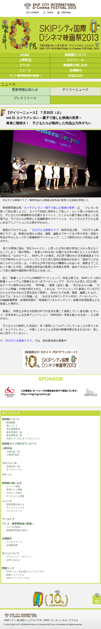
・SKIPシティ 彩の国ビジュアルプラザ (24, 571)
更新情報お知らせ (25, 89)
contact (35, 12)
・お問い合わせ (12, 560)
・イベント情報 (12, 486)
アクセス (73, 620)
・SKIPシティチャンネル (17, 578)
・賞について (11, 425)
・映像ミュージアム (14, 575)
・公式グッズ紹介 (13, 493)
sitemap (66, 12)
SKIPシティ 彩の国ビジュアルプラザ (23, 620)
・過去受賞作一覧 (13, 432)
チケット (7, 474)
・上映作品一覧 (12, 451)
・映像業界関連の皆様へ (16, 530)
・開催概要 (9, 422)
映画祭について (10, 419)
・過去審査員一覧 (13, 435)
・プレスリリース (13, 511)
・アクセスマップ (13, 542)
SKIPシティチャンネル (55, 620)
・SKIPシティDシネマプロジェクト (22, 438)
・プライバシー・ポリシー (17, 556)
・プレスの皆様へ (13, 527)
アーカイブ (8, 519)
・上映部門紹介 (12, 454)
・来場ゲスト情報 (13, 489)
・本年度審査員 (12, 429)
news (50, 12)
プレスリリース (25, 98)
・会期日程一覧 (12, 466)
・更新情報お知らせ (14, 504)
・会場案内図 (11, 545)
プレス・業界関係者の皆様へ (18, 523)
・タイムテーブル (13, 469)
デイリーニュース (75, 89)
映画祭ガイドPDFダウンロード (19, 443)
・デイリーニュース (14, 507)
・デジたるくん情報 (14, 496)
